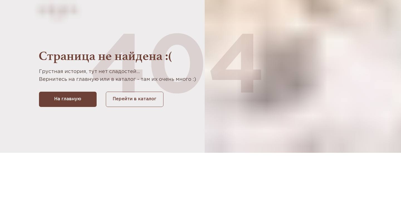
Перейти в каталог (135, 99)
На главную (67, 99)
